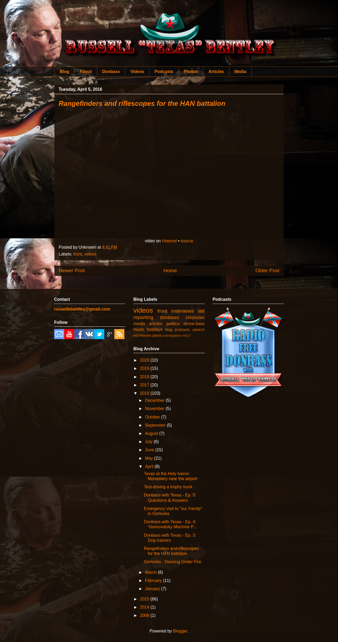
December (155, 400)
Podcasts (163, 71)
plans (156, 335)
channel (169, 241)
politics (172, 323)
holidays (155, 329)
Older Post (267, 270)
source (187, 241)
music (138, 329)
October (153, 417)
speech (199, 329)
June (150, 450)
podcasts (182, 329)
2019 (145, 368)
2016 (145, 393)
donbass (169, 317)
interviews (182, 311)
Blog (64, 71)
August (152, 433)
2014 (145, 607)
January (153, 588)
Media (240, 71)
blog (168, 329)
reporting (143, 317)
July (149, 441)
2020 (145, 360)
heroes (145, 335)
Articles (216, 71)
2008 (145, 615)
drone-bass (194, 323)
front (77, 254)
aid (201, 311)
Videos (137, 71)
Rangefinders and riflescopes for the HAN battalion (142, 103)
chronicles (195, 317)
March (151, 572)
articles (155, 323)
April (149, 466)
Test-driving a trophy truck (168, 487)
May (149, 458)
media (139, 323)
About (85, 71)
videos (90, 254)
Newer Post (72, 270)
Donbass (111, 71)
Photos (191, 71)
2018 (145, 377)
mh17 (186, 336)
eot (136, 335)
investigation (171, 336)
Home (170, 270)
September (156, 425)
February (154, 580)
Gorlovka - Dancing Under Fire (172, 561)
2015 (145, 599)
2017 (145, 385)
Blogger (180, 631)
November (155, 408)
